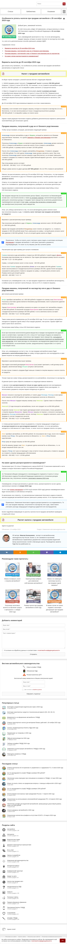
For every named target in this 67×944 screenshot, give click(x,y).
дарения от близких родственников (39, 137)
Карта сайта (22, 937)
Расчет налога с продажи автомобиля (35, 520)
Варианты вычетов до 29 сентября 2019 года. (20, 48)
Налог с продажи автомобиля (35, 74)
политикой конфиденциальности (49, 650)
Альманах (51, 11)
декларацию (10, 242)
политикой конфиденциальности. (41, 941)
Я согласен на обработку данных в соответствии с (32, 650)
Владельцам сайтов (34, 937)
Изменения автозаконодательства (53, 529)
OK (62, 940)
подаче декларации (16, 489)
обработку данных (37, 689)
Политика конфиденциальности (52, 937)
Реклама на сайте (10, 937)
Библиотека (31, 11)
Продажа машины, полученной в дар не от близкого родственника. (27, 51)
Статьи (10, 11)
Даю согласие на (33, 689)
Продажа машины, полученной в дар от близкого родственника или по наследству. (32, 53)
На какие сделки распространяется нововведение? (22, 56)
